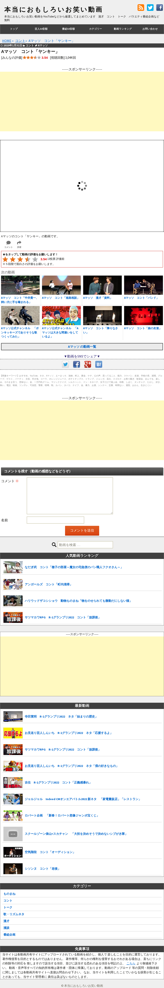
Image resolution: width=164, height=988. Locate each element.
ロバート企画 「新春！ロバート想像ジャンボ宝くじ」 (62, 815)
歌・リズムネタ (13, 914)
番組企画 (9, 935)
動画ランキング (123, 28)
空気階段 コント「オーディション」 (50, 852)
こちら (130, 963)
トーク (7, 907)
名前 (4, 520)
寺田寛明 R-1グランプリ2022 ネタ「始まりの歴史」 (61, 716)
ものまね (9, 894)
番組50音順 (68, 28)
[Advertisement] (82, 101)
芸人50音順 (41, 28)
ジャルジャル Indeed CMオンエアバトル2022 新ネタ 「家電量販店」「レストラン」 (83, 799)
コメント (10, 481)
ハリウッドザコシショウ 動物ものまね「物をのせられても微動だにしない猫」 (78, 601)
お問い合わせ (150, 28)
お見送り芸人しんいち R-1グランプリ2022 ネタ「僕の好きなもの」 (72, 766)
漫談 (6, 928)
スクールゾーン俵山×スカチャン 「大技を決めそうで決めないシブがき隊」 (76, 834)
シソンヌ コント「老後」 (43, 869)
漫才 (6, 921)
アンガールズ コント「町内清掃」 (49, 584)
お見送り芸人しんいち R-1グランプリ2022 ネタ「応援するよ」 (69, 733)
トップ (14, 28)
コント (7, 900)
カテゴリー (95, 28)
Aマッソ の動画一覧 (82, 347)
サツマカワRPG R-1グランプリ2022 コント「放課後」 (63, 617)
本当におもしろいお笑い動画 (53, 9)
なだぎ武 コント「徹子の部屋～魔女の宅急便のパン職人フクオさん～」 (74, 567)
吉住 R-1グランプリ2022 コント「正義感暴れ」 (58, 782)
